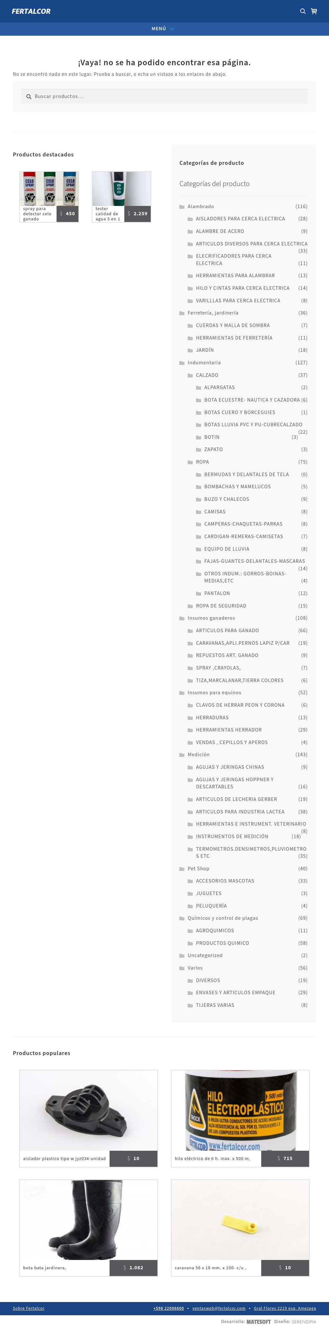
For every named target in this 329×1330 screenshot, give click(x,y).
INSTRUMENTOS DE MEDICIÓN (232, 836)
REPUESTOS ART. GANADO (227, 655)
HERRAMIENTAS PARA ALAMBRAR (235, 275)
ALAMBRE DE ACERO (220, 231)
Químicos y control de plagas (223, 918)
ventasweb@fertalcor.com (219, 1310)
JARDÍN (205, 350)
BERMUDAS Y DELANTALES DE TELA (246, 474)
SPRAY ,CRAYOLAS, (218, 668)
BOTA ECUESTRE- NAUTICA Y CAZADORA (252, 400)
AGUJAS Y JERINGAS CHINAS (230, 767)
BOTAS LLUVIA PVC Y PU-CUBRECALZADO (253, 424)
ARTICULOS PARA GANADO (227, 630)
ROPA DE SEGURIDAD (221, 606)
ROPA (202, 462)
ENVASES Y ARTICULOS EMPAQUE (236, 992)
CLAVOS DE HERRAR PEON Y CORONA (240, 705)
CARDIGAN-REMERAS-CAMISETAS (243, 536)
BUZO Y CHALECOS (226, 499)
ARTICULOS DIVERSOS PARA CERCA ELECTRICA (252, 244)
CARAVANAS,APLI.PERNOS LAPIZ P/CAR (243, 643)
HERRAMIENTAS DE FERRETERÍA (234, 338)
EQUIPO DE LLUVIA (226, 549)
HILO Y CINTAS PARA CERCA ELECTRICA (243, 288)
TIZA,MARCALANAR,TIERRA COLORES (240, 680)
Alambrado (201, 206)
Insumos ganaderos (211, 618)
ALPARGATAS (219, 387)
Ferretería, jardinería (213, 313)
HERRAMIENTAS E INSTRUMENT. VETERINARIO (251, 824)
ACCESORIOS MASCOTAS (225, 881)
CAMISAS (215, 512)
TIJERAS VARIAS (215, 1005)
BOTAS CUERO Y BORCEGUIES (240, 412)
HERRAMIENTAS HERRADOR (229, 730)
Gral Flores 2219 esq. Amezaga (285, 1310)
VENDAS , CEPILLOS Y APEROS (232, 742)
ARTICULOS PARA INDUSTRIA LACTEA (240, 812)
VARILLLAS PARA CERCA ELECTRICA (238, 300)
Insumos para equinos (214, 692)
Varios (195, 968)
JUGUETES (209, 893)
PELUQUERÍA (211, 906)
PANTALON (217, 593)
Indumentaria (204, 362)
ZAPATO (213, 449)
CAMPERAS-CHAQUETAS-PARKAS (243, 524)
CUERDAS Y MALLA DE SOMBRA (233, 325)
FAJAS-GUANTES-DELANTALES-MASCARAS (254, 561)
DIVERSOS (208, 980)
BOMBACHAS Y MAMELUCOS (237, 486)
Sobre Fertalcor (28, 1310)
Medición (199, 754)
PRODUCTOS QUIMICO (222, 943)
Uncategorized (205, 955)
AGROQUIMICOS (215, 930)
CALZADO (207, 375)
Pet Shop (198, 868)
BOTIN (212, 437)
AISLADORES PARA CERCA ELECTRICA (240, 219)
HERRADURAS (212, 717)
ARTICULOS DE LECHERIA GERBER (236, 799)
